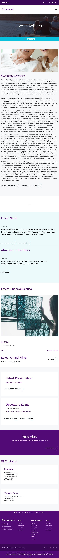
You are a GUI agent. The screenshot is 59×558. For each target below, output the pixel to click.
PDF (56, 350)
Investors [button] (29, 39)
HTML (49, 350)
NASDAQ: (5, 2)
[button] (56, 9)
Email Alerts (19, 513)
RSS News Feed (40, 513)
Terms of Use (29, 555)
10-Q (2, 350)
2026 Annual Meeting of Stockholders (18, 412)
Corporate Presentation (14, 382)
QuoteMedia (22, 553)
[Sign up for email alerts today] (50, 448)
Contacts (29, 513)
